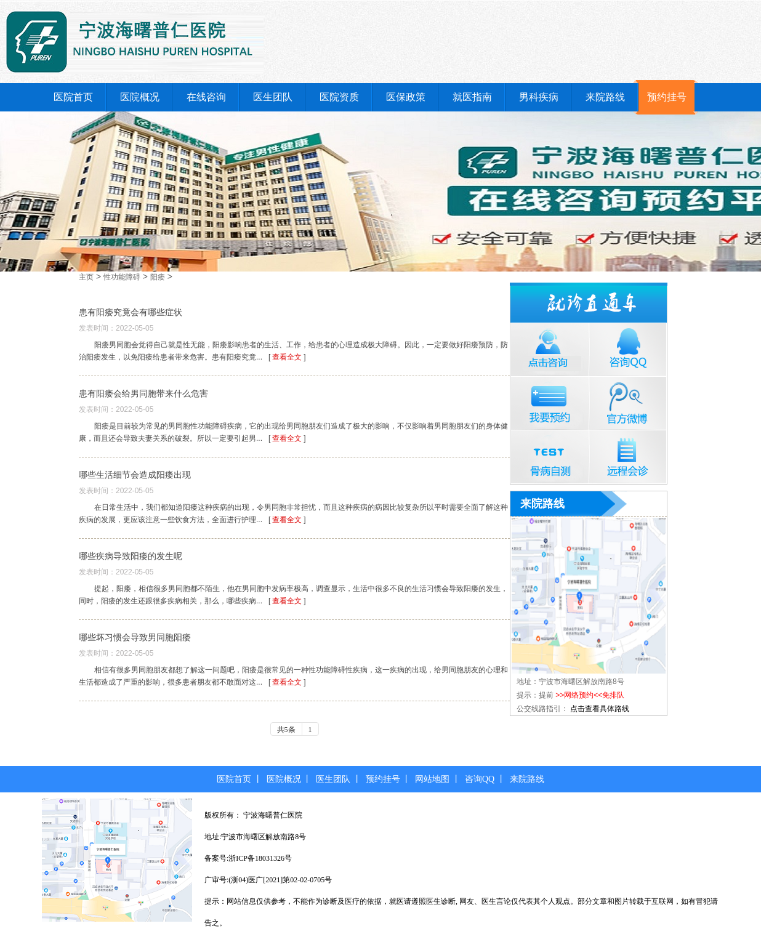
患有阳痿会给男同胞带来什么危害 (143, 393)
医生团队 (272, 97)
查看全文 (287, 357)
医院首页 (73, 97)
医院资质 (339, 97)
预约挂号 (667, 97)
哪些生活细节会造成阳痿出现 (135, 475)
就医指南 (472, 97)
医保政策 (405, 97)
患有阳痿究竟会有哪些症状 (130, 312)
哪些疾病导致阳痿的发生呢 (130, 556)
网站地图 (432, 779)
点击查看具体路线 (599, 708)
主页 (86, 277)
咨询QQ (479, 779)
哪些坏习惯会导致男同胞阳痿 (135, 637)
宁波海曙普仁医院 (272, 815)
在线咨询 (206, 97)
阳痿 (157, 277)
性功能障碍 (121, 277)
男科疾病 (538, 97)
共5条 (286, 729)
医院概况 (139, 97)
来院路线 (605, 97)
